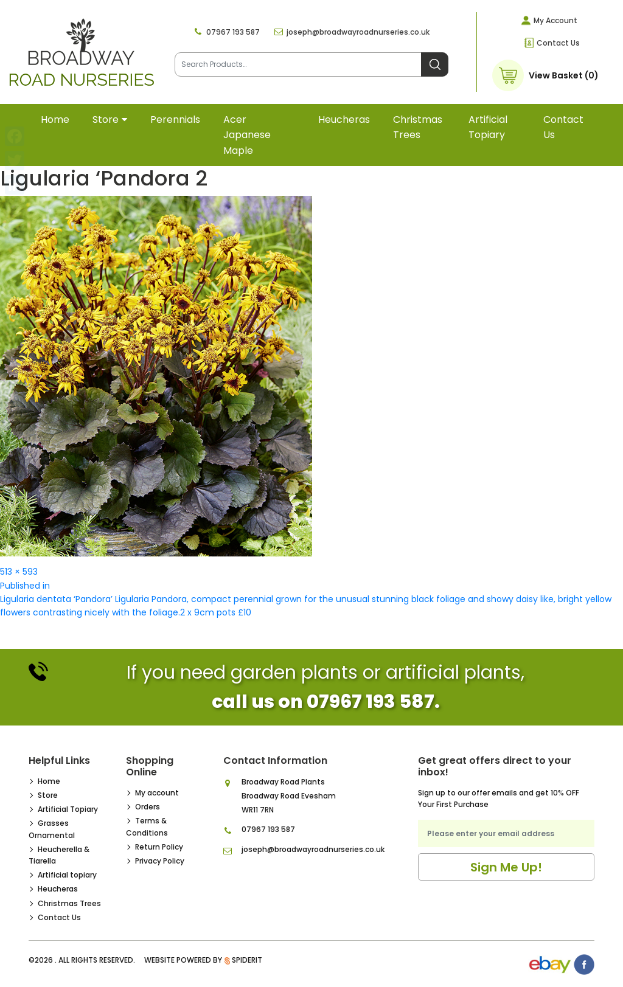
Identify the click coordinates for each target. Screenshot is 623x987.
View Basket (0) (564, 75)
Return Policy (159, 847)
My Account (555, 20)
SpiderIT (247, 960)
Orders (147, 807)
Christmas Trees (417, 127)
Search (434, 64)
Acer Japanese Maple (247, 135)
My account (157, 793)
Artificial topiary (487, 127)
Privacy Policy (159, 861)
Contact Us (558, 43)
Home (55, 119)
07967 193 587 (233, 32)
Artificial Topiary (68, 809)
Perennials (175, 119)
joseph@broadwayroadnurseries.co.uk (358, 32)
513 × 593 (19, 572)
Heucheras (344, 119)
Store (105, 119)
